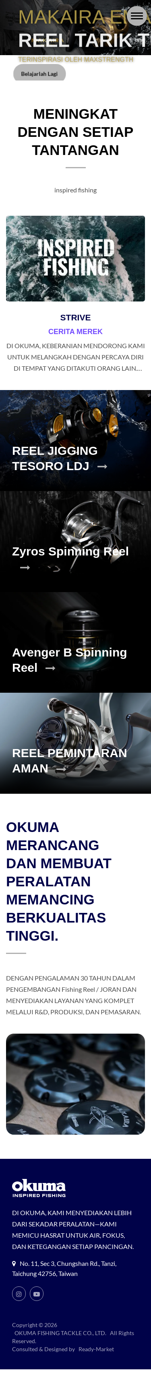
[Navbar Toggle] (137, 16)
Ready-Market (97, 1361)
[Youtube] (36, 1305)
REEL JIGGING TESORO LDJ (60, 458)
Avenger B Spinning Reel (69, 660)
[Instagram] (19, 1305)
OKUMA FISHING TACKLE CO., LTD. (61, 1345)
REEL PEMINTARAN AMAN (69, 760)
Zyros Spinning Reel (70, 559)
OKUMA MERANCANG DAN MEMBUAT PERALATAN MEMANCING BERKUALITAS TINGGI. (59, 881)
